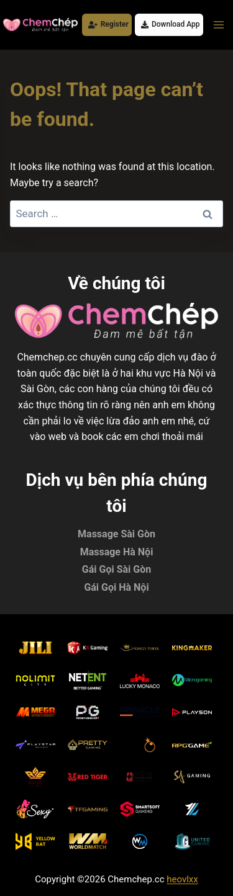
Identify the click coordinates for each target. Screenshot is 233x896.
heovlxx (182, 879)
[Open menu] (218, 24)
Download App (170, 24)
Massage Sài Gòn (116, 534)
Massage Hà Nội (116, 552)
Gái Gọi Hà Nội (116, 587)
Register (108, 24)
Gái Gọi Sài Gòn (116, 569)
